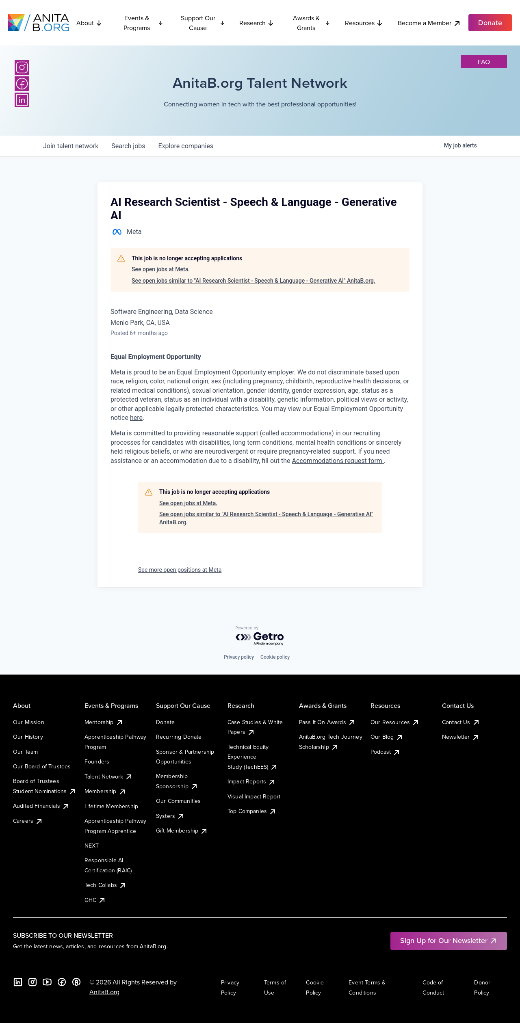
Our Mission (28, 722)
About (89, 22)
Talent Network (108, 776)
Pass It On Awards (327, 722)
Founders (96, 761)
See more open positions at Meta (179, 570)
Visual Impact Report (254, 796)
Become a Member (429, 23)
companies (185, 146)
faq (484, 61)
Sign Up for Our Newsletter (448, 940)
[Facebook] (22, 83)
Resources (364, 22)
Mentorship (104, 722)
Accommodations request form (338, 461)
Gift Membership (182, 830)
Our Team (25, 752)
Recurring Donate (179, 737)
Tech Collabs (105, 885)
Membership (105, 791)
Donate (165, 722)
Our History (28, 737)
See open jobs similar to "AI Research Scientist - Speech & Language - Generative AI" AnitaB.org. (253, 280)
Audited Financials (41, 806)
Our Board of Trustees (42, 766)
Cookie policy (275, 657)
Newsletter (461, 737)
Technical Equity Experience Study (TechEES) (253, 757)
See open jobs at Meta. (161, 269)
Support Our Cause (203, 22)
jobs (128, 146)
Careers (28, 821)
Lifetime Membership (111, 806)
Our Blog (386, 737)
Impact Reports (252, 781)
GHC (95, 900)
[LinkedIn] (22, 100)
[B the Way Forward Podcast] (76, 982)
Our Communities (178, 801)
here (136, 418)
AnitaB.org (104, 991)
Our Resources (395, 722)
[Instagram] (22, 67)
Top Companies (252, 811)
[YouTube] (47, 982)
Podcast (385, 752)
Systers (170, 816)
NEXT (91, 845)
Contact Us (461, 722)
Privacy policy (239, 657)
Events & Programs (143, 22)
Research (256, 22)
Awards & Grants (311, 22)
